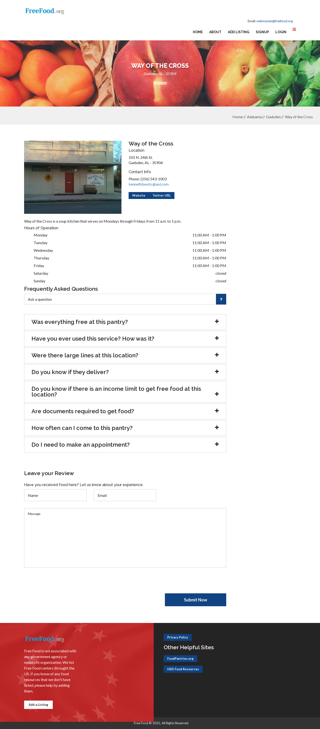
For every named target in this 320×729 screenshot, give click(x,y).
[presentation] (60, 584)
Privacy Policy (177, 637)
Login (280, 32)
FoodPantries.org (180, 658)
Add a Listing (38, 705)
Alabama (254, 116)
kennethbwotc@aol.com (149, 184)
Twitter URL (161, 195)
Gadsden (273, 116)
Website (138, 195)
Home (198, 32)
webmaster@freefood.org (275, 21)
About (215, 32)
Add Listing (238, 32)
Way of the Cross (299, 116)
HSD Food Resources (183, 669)
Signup (262, 32)
